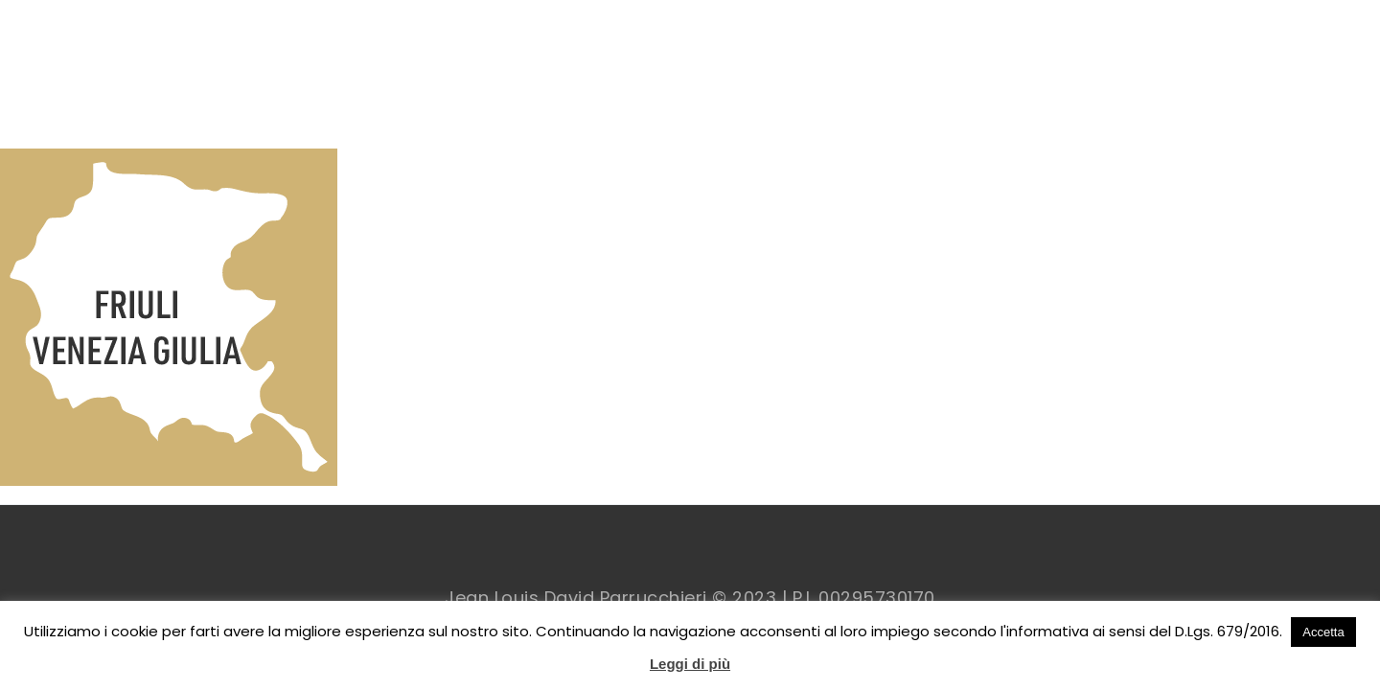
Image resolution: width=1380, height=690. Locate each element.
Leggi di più (690, 664)
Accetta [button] (1323, 632)
